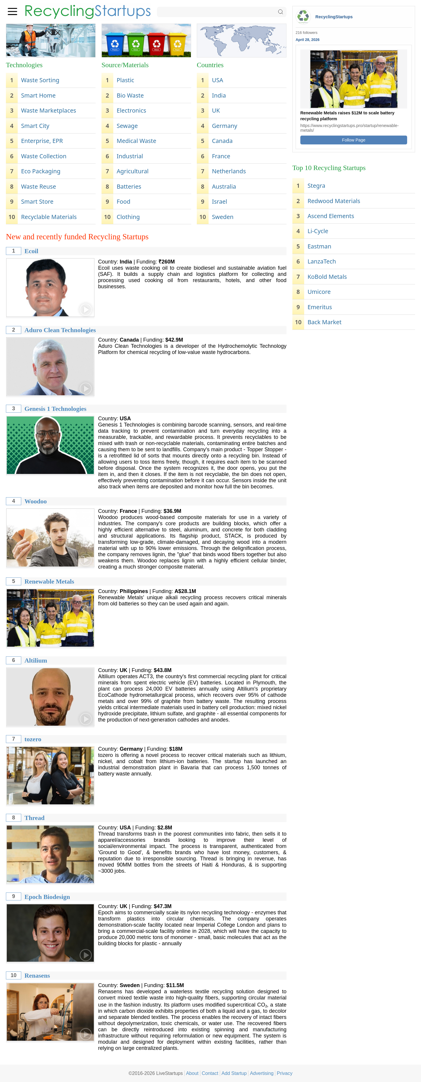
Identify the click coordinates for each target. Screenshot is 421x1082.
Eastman (319, 246)
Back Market (324, 322)
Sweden (223, 217)
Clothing (128, 217)
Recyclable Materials (49, 217)
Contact (210, 1073)
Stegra (316, 186)
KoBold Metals (327, 277)
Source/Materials (125, 65)
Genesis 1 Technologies (55, 408)
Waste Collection (43, 156)
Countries (210, 65)
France (221, 156)
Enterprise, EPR (42, 141)
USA (217, 80)
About (192, 1073)
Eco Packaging (40, 171)
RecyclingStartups (334, 16)
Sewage (127, 126)
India (219, 95)
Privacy (284, 1073)
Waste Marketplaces (48, 110)
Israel (219, 201)
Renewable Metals (49, 581)
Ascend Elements (330, 216)
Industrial (130, 156)
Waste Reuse (38, 186)
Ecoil (31, 251)
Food (123, 201)
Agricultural (132, 171)
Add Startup (234, 1073)
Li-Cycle (317, 231)
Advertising (261, 1073)
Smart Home (38, 95)
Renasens (37, 975)
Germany (224, 126)
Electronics (131, 110)
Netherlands (229, 171)
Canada (222, 141)
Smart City (35, 126)
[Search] (221, 12)
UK (216, 110)
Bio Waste (130, 95)
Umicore (318, 292)
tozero (32, 739)
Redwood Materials (333, 201)
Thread (34, 817)
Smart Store (37, 201)
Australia (224, 186)
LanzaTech (321, 261)
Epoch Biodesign (47, 896)
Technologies (24, 65)
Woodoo (35, 501)
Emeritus (319, 307)
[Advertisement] (353, 378)
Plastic (125, 80)
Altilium (35, 660)
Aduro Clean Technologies (60, 330)
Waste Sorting (40, 80)
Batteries (129, 186)
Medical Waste (136, 141)
